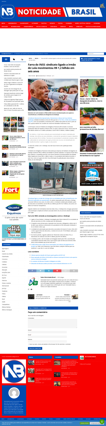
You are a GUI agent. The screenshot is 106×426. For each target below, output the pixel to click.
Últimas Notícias (6, 307)
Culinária (58, 357)
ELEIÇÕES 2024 (6, 272)
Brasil (71, 26)
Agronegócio (12, 23)
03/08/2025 (65, 368)
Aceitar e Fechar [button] (84, 423)
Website (30, 339)
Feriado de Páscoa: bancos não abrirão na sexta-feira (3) (43, 361)
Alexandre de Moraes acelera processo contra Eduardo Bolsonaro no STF (51, 263)
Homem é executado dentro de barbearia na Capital (18, 154)
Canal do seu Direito (7, 254)
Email (29, 335)
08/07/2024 (65, 386)
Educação (5, 26)
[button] (102, 421)
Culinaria (69, 23)
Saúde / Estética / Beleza (82, 23)
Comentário (31, 318)
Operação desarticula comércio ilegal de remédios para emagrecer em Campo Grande (13, 95)
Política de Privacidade (85, 364)
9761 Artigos (60, 277)
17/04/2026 (13, 148)
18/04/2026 (13, 140)
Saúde (3, 302)
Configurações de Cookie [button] (97, 423)
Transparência (28, 26)
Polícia (60, 23)
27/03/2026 (39, 373)
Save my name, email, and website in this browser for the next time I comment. (50, 344)
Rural (3, 299)
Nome (29, 330)
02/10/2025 (32, 75)
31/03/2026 (39, 364)
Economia (97, 23)
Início (3, 23)
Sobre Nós (79, 26)
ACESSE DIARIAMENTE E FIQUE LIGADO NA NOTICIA (90, 59)
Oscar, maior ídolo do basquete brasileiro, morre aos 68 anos (17, 137)
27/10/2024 (65, 377)
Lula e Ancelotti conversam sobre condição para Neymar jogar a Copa (17, 163)
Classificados (24, 23)
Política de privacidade (93, 26)
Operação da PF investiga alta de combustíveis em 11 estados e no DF (44, 370)
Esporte (52, 23)
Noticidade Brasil (41, 75)
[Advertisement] (53, 40)
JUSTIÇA (4, 288)
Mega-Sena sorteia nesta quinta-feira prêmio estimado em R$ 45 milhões (44, 379)
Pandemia (4, 291)
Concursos (53, 26)
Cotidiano (35, 23)
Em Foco (4, 275)
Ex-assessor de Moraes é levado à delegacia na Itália (46, 261)
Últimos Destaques (7, 310)
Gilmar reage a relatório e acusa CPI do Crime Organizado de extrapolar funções (13, 84)
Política (44, 23)
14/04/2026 (13, 166)
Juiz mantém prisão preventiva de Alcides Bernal (18, 146)
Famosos (63, 26)
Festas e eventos (41, 26)
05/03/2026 (39, 382)
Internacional (15, 26)
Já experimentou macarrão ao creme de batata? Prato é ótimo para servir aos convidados (69, 383)
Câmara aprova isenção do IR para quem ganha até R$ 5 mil (48, 255)
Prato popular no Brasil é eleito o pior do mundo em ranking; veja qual (69, 374)
